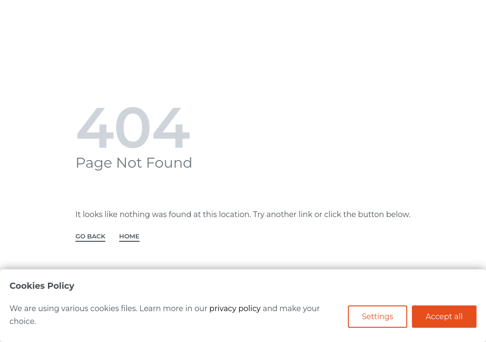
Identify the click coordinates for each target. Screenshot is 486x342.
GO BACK (90, 236)
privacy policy (235, 308)
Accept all (444, 316)
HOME (129, 236)
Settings (377, 316)
